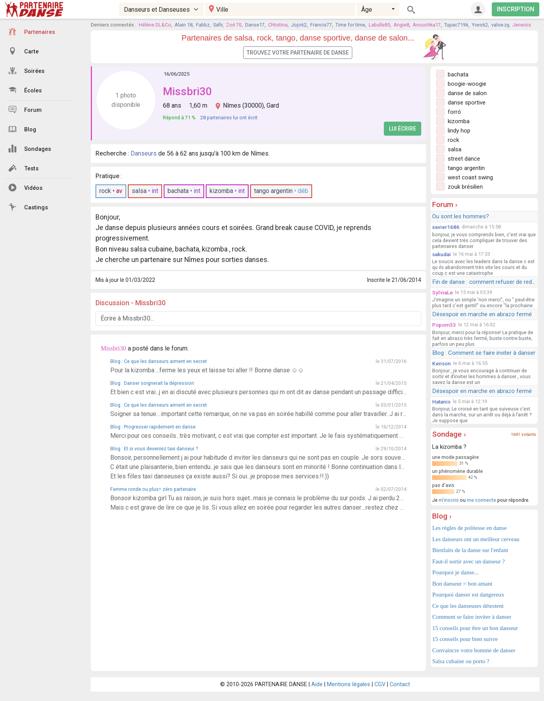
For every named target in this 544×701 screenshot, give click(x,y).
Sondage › (449, 434)
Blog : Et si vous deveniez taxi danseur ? (154, 448)
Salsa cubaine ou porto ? (460, 661)
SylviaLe (442, 292)
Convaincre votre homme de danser (473, 650)
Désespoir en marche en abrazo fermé (482, 314)
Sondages (30, 148)
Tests (24, 168)
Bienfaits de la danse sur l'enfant (470, 550)
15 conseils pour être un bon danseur (475, 628)
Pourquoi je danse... (455, 572)
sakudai (441, 254)
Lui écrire (402, 129)
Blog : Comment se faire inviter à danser (483, 352)
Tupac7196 (456, 25)
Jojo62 (299, 25)
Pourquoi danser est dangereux (468, 594)
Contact (400, 684)
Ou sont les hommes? (460, 216)
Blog (22, 129)
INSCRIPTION (515, 9)
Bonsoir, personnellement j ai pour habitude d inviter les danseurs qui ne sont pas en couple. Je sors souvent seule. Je (258, 457)
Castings (28, 207)
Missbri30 (187, 91)
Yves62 (480, 25)
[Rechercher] (411, 9)
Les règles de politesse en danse (469, 528)
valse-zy (500, 25)
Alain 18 (184, 25)
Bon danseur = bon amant (462, 584)
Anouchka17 (427, 25)
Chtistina (278, 25)
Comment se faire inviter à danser (471, 617)
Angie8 (401, 25)
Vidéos (25, 187)
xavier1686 (445, 227)
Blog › (442, 516)
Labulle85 (379, 25)
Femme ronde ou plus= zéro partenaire (153, 489)
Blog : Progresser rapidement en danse (153, 427)
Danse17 (255, 25)
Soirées (26, 70)
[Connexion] (478, 9)
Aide (317, 684)
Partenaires (32, 31)
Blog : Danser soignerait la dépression (152, 383)
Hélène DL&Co (155, 25)
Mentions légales (348, 684)
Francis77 (321, 25)
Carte (24, 51)
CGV (379, 684)
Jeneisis (521, 25)
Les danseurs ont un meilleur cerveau (475, 539)
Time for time (350, 25)
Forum (25, 109)
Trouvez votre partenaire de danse (298, 53)
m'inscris (449, 500)
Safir (218, 25)
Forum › (444, 204)
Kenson (441, 363)
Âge (366, 9)
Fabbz (203, 25)
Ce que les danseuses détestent (467, 606)
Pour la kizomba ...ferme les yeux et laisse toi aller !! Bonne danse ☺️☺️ (207, 370)
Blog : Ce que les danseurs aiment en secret (158, 361)
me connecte (481, 500)
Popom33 (444, 325)
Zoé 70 (234, 25)
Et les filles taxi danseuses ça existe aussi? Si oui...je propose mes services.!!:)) (219, 476)
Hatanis (441, 401)
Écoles (25, 90)
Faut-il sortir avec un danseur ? (468, 561)
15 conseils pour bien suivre (465, 639)
